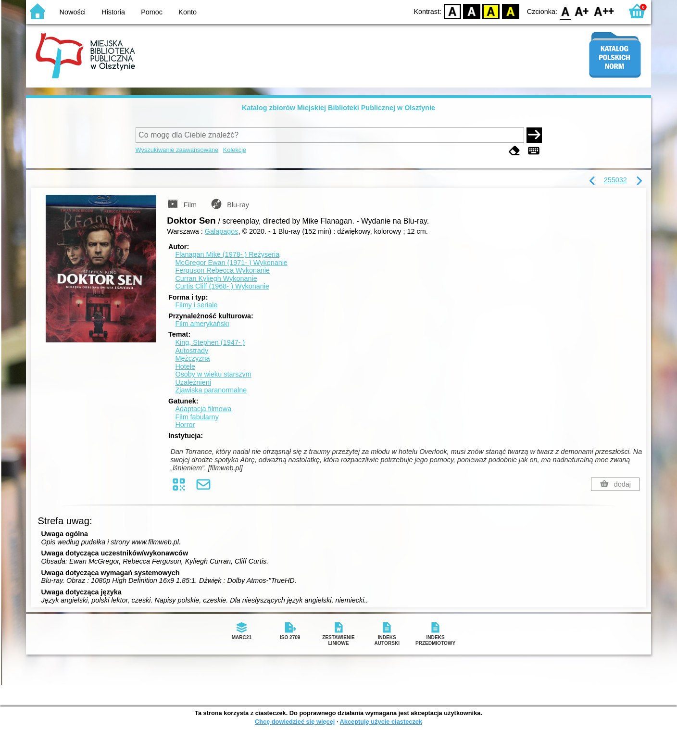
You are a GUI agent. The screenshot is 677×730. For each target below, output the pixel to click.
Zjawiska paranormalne (211, 390)
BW (471, 11)
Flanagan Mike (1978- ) (227, 254)
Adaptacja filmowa (203, 409)
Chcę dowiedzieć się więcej (295, 721)
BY (510, 11)
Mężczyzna (192, 358)
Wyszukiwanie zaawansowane (177, 149)
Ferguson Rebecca (222, 270)
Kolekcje (234, 149)
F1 (582, 11)
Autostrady (191, 350)
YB (491, 11)
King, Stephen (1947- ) (210, 342)
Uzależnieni (193, 382)
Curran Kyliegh (216, 278)
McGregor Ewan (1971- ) (231, 262)
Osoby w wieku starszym (213, 374)
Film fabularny (196, 417)
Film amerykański (202, 323)
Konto (187, 12)
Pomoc (152, 12)
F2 (604, 11)
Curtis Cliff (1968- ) (222, 286)
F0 (565, 11)
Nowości (73, 12)
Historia (113, 12)
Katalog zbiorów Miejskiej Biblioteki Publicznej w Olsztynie (338, 108)
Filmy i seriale (196, 305)
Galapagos (221, 231)
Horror (185, 424)
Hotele (185, 366)
